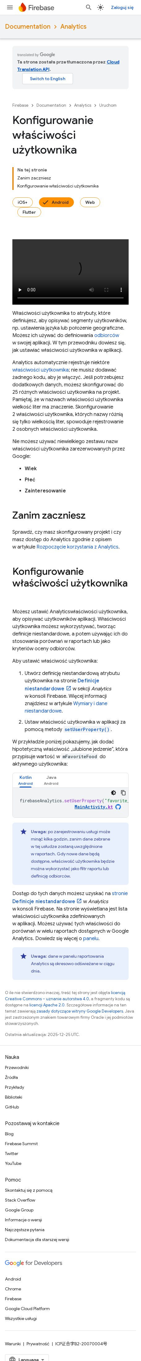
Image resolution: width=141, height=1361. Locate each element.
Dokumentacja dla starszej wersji (37, 1239)
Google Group (19, 1210)
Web (90, 202)
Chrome (13, 1289)
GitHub (12, 1107)
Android (60, 202)
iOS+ (23, 202)
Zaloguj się (122, 7)
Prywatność (38, 1343)
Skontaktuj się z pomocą (28, 1190)
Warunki (13, 1343)
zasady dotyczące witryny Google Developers (79, 1011)
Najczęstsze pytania (25, 1229)
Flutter (29, 212)
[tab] (25, 780)
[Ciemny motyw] (113, 793)
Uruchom (108, 105)
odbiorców (106, 335)
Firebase (20, 105)
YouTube (13, 1163)
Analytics (73, 27)
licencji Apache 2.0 (47, 1005)
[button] (25, 780)
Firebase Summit (21, 1143)
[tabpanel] (70, 802)
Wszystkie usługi (21, 1318)
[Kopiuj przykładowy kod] (123, 793)
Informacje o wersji (23, 1220)
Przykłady (14, 1087)
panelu (90, 938)
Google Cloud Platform (27, 1308)
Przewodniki (17, 1067)
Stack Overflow (20, 1200)
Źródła (11, 1077)
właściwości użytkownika (40, 370)
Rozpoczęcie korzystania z (77, 547)
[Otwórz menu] (10, 7)
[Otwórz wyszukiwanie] (88, 7)
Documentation (27, 27)
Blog (9, 1134)
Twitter (11, 1153)
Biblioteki (13, 1097)
